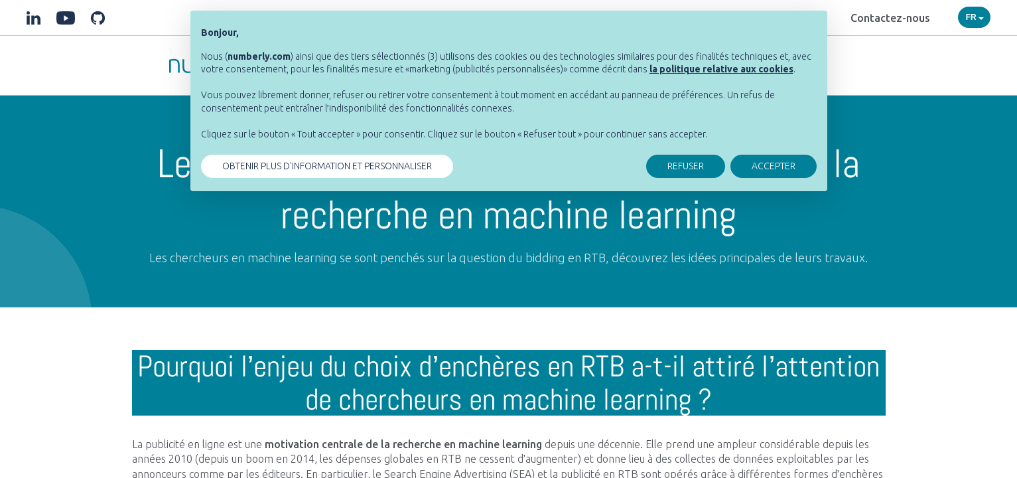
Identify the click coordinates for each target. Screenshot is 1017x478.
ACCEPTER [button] (773, 166)
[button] (721, 69)
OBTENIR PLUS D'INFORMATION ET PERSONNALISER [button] (327, 166)
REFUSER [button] (685, 166)
